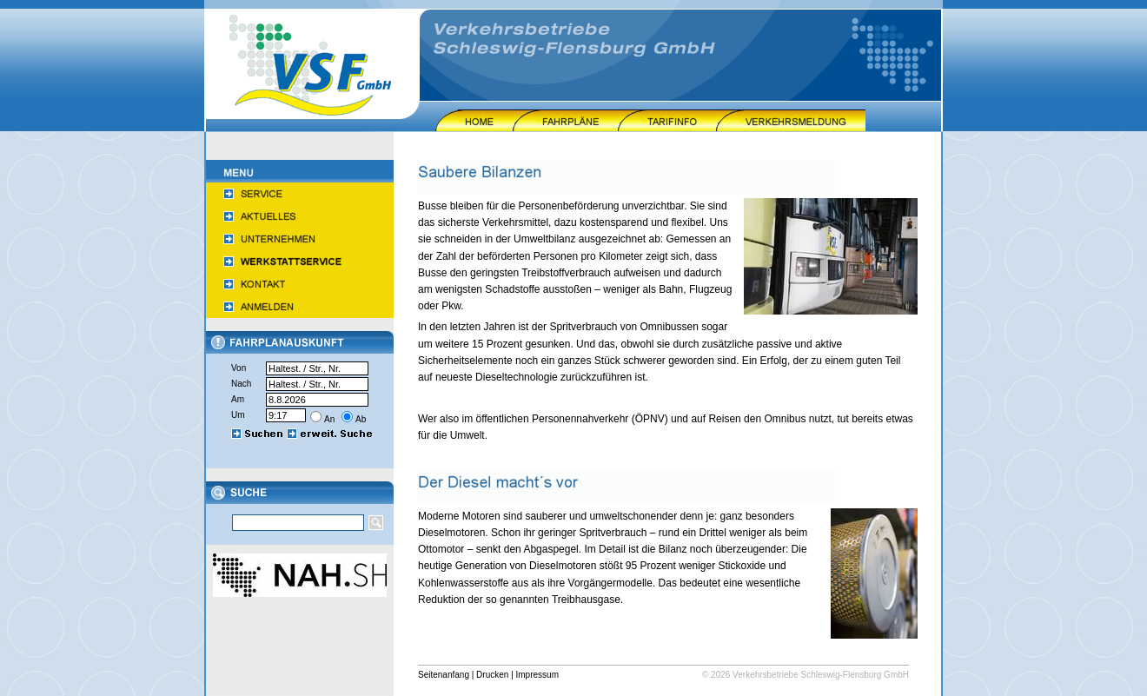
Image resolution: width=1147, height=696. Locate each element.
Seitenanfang (443, 674)
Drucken (492, 674)
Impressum (537, 674)
